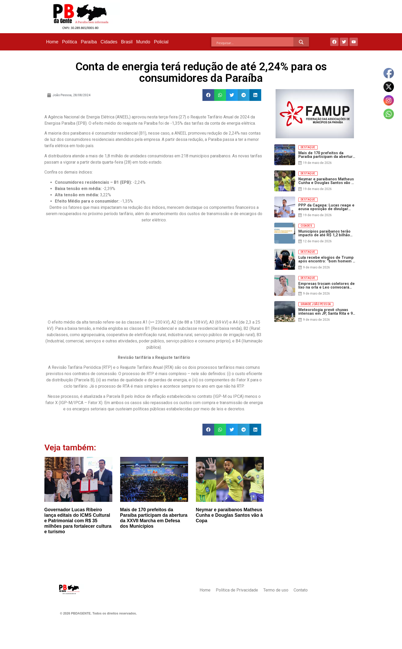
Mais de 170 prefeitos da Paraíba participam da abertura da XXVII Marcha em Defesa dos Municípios (154, 518)
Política (69, 41)
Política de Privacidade (237, 590)
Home (52, 41)
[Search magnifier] (301, 42)
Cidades (109, 41)
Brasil (126, 41)
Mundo (143, 41)
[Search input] (255, 42)
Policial (161, 41)
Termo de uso (275, 590)
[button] (208, 95)
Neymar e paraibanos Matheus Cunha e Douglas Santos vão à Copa (229, 515)
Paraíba (89, 41)
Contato (301, 590)
